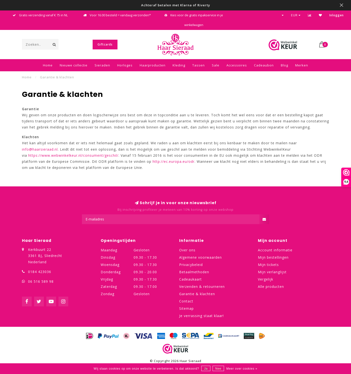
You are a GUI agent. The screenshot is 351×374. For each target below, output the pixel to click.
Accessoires (236, 65)
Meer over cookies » (241, 368)
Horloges (125, 65)
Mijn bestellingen (273, 257)
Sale (215, 65)
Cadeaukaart (190, 279)
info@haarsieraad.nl (40, 149)
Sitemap (186, 308)
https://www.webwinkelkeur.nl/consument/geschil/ (73, 155)
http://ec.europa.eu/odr (174, 161)
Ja (206, 368)
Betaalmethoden (194, 272)
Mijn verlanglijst (272, 272)
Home (48, 65)
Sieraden (102, 65)
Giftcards (105, 44)
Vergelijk (265, 279)
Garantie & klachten (197, 294)
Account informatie (275, 250)
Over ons (187, 250)
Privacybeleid (191, 264)
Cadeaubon (264, 65)
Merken (301, 65)
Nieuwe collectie (74, 65)
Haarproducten (153, 65)
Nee (218, 368)
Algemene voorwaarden (200, 257)
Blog (284, 65)
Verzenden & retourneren (202, 286)
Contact (186, 301)
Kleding (179, 65)
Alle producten (271, 286)
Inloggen (336, 15)
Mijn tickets (268, 264)
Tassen (198, 65)
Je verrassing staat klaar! (201, 315)
